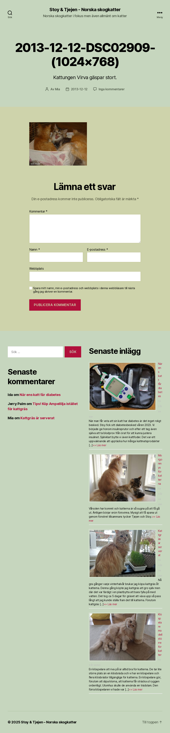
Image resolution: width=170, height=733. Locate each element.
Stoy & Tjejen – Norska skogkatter (49, 722)
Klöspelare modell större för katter (160, 634)
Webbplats (36, 268)
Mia (57, 89)
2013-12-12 (79, 89)
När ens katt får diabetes (40, 395)
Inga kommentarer (112, 89)
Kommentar (38, 211)
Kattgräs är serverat (37, 418)
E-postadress (97, 249)
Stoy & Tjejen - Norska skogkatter (84, 9)
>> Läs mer (99, 445)
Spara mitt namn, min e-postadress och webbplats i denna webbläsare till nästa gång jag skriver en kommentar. (84, 290)
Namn (34, 249)
